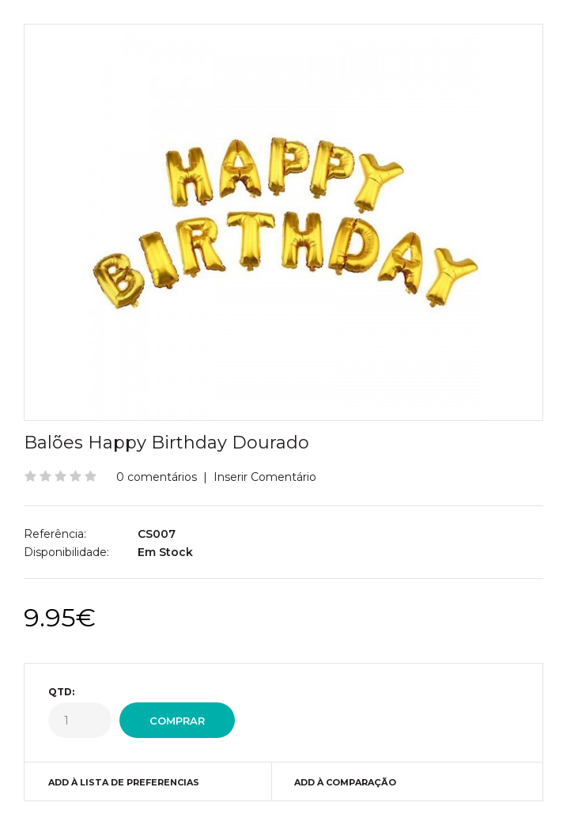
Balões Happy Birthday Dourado (166, 442)
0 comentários (156, 477)
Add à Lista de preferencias (123, 782)
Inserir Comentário (265, 477)
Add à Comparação (345, 782)
